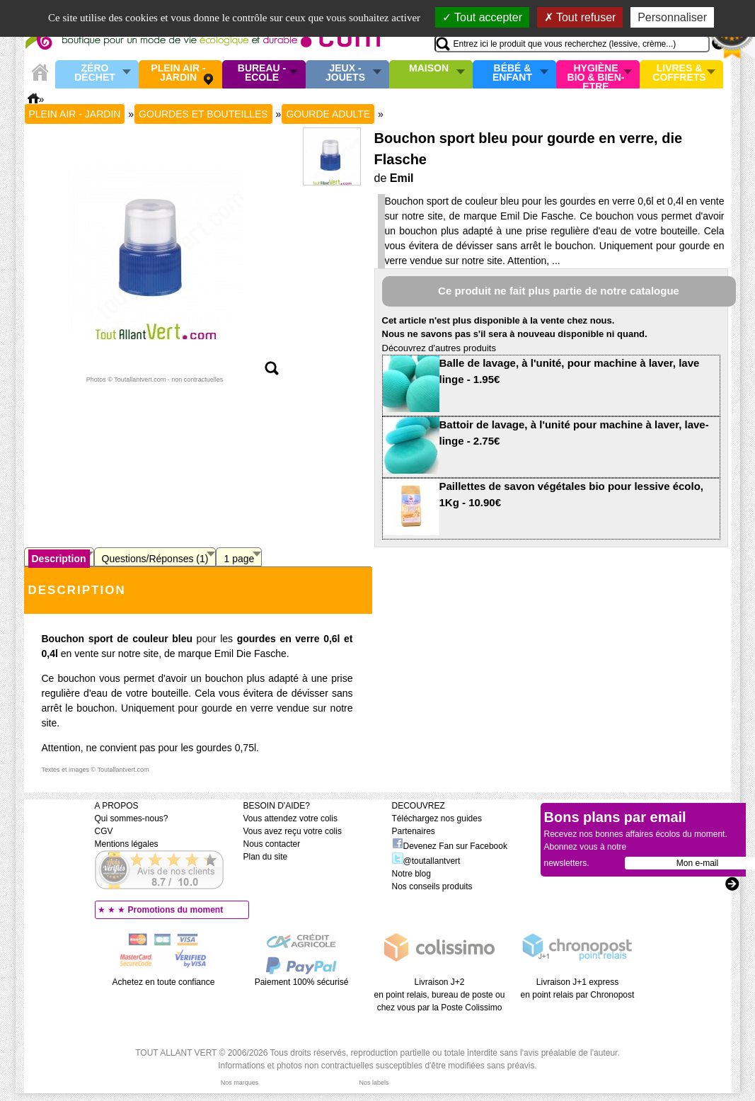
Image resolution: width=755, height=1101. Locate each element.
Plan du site (265, 857)
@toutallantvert (426, 861)
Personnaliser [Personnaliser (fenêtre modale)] (672, 17)
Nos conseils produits (432, 886)
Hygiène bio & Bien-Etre (596, 74)
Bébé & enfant (512, 73)
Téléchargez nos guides (437, 818)
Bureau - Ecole (262, 73)
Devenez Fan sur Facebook (449, 846)
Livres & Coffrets (678, 73)
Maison (429, 69)
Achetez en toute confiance (164, 982)
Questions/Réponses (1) (155, 558)
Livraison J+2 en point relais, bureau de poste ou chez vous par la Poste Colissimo (439, 994)
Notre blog (411, 874)
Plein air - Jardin (178, 73)
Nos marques (240, 1082)
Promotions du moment (176, 910)
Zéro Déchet (94, 73)
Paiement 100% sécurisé (302, 982)
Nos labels (373, 1082)
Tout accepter (482, 17)
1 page (239, 558)
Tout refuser (580, 17)
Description (59, 558)
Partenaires (413, 831)
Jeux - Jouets (345, 73)
